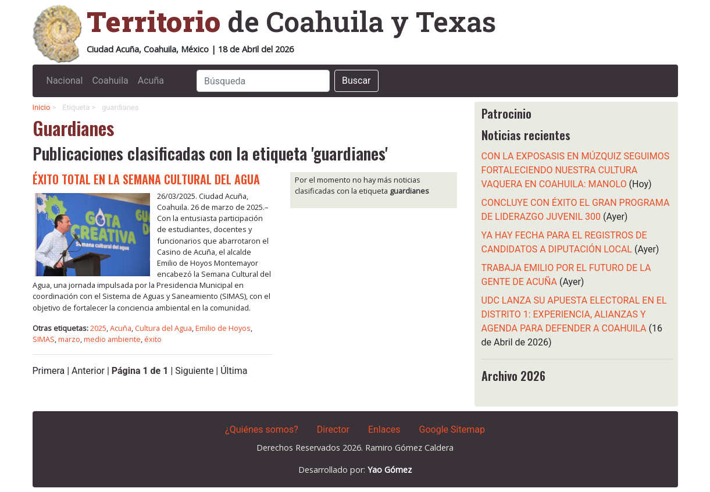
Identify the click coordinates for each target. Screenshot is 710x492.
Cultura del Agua (163, 328)
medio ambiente (112, 339)
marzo (69, 339)
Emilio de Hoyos (223, 328)
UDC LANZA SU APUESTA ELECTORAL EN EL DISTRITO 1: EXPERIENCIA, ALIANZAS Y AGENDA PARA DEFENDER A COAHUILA (574, 314)
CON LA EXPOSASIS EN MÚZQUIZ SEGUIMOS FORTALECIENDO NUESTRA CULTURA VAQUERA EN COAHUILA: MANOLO (575, 170)
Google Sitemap (452, 429)
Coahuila (110, 80)
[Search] (263, 81)
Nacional (65, 80)
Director (333, 429)
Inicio (42, 107)
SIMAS (44, 339)
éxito (153, 339)
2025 (98, 328)
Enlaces (384, 429)
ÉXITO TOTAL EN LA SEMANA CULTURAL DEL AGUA (146, 179)
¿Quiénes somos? (261, 429)
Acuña (151, 80)
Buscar (356, 80)
